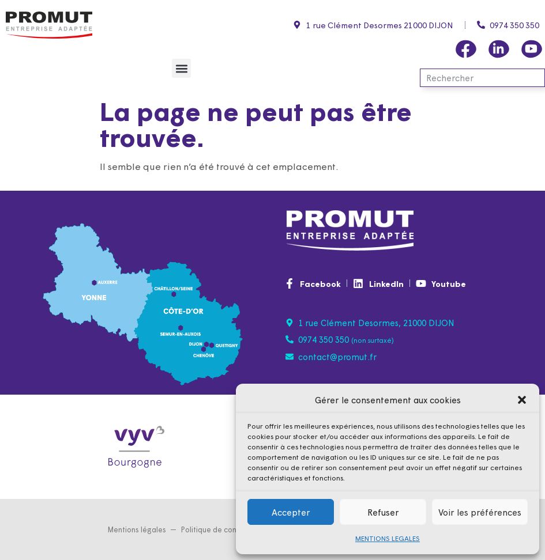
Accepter (291, 512)
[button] (522, 400)
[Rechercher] (534, 78)
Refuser (383, 512)
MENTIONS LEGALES (387, 538)
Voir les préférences (479, 512)
